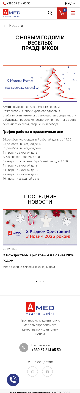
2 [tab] (40, 282)
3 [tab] (43, 282)
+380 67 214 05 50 (18, 3)
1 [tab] (36, 282)
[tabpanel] (40, 242)
